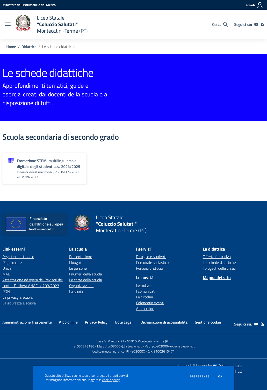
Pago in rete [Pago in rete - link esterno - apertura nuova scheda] (12, 262)
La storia (76, 291)
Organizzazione (81, 286)
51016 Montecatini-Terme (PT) (149, 341)
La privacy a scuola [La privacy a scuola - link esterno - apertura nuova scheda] (17, 297)
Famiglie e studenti (151, 257)
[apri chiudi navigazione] (8, 24)
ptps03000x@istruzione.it (123, 346)
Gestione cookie (208, 322)
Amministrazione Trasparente (27, 322)
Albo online (145, 308)
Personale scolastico (152, 262)
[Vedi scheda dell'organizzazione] (44, 168)
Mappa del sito (217, 277)
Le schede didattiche (219, 262)
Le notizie (144, 285)
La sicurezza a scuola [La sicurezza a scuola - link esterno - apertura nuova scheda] (19, 303)
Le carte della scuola (85, 280)
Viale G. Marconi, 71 (110, 341)
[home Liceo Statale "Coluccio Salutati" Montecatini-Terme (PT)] (51, 24)
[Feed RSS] (262, 24)
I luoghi (75, 262)
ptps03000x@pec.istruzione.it (173, 346)
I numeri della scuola (85, 274)
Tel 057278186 (83, 346)
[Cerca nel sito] (220, 24)
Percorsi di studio (149, 268)
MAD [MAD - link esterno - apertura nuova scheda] (6, 274)
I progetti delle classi (219, 268)
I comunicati (145, 291)
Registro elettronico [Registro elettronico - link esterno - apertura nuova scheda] (18, 257)
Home (11, 47)
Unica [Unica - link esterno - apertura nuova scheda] (6, 268)
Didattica (29, 47)
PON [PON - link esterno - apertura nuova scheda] (6, 291)
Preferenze (199, 376)
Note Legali (124, 322)
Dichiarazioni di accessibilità (164, 322)
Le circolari (144, 297)
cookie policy (111, 380)
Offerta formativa (217, 257)
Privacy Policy (96, 322)
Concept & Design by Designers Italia (210, 365)
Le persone (78, 268)
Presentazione (80, 257)
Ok (220, 376)
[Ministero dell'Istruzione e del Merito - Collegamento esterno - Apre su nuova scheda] (29, 4)
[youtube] (256, 24)
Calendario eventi (150, 303)
